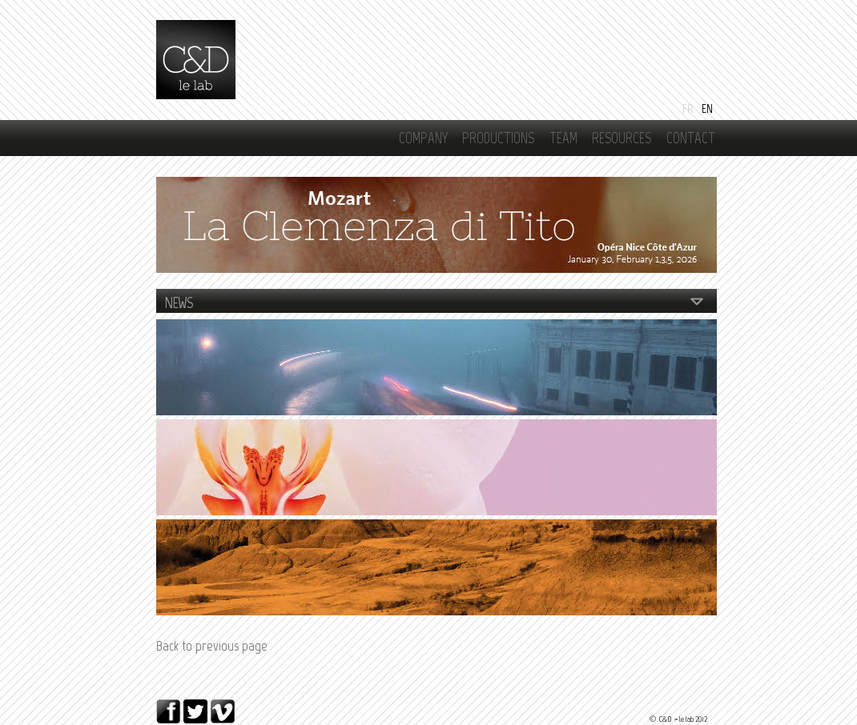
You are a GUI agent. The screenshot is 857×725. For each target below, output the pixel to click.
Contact (690, 138)
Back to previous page (212, 646)
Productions (498, 138)
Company (423, 138)
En (707, 108)
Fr (688, 108)
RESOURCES (621, 138)
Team (563, 138)
